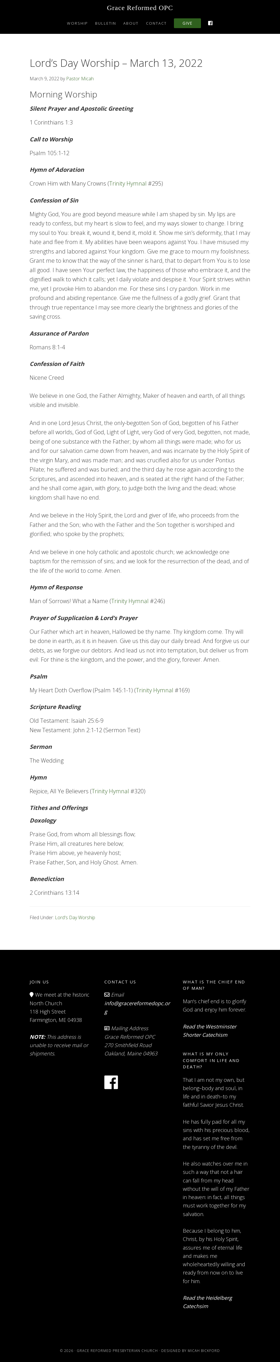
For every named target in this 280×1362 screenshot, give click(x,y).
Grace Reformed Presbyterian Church (117, 1350)
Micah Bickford (204, 1350)
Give (187, 23)
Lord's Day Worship (75, 917)
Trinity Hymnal (128, 183)
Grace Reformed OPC (140, 7)
